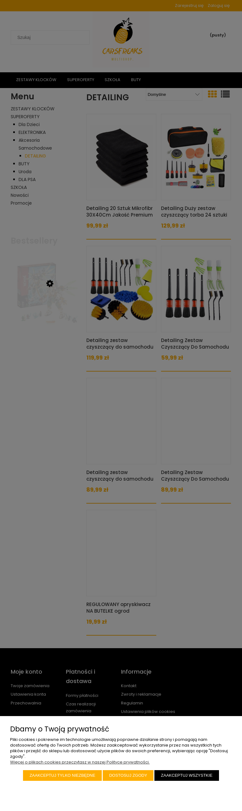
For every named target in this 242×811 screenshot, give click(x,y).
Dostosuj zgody (128, 775)
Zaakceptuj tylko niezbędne (62, 775)
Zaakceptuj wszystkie (186, 775)
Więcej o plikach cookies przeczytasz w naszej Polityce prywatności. (80, 762)
